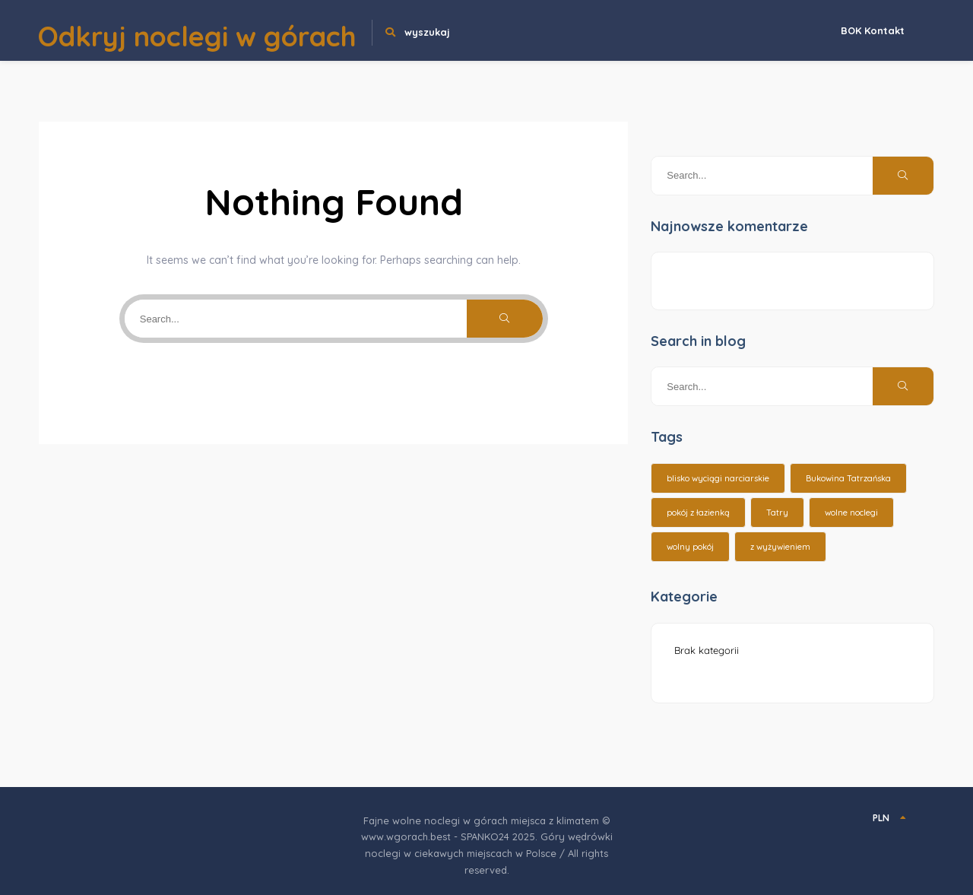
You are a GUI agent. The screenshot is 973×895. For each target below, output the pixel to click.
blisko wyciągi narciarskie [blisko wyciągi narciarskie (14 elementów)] (718, 478)
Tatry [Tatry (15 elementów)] (777, 512)
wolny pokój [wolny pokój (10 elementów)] (690, 546)
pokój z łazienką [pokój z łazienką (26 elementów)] (698, 512)
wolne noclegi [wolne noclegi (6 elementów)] (851, 512)
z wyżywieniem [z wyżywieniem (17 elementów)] (780, 546)
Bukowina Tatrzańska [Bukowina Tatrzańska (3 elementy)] (848, 478)
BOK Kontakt (873, 30)
